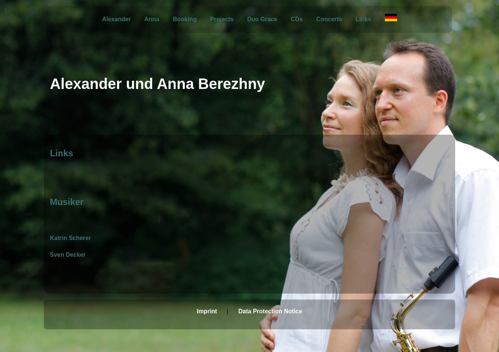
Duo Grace (262, 19)
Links (363, 19)
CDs (297, 19)
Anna (151, 19)
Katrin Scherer (70, 238)
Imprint (207, 311)
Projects (222, 19)
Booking (185, 19)
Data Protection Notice (270, 311)
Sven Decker (68, 255)
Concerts (329, 19)
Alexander (116, 19)
